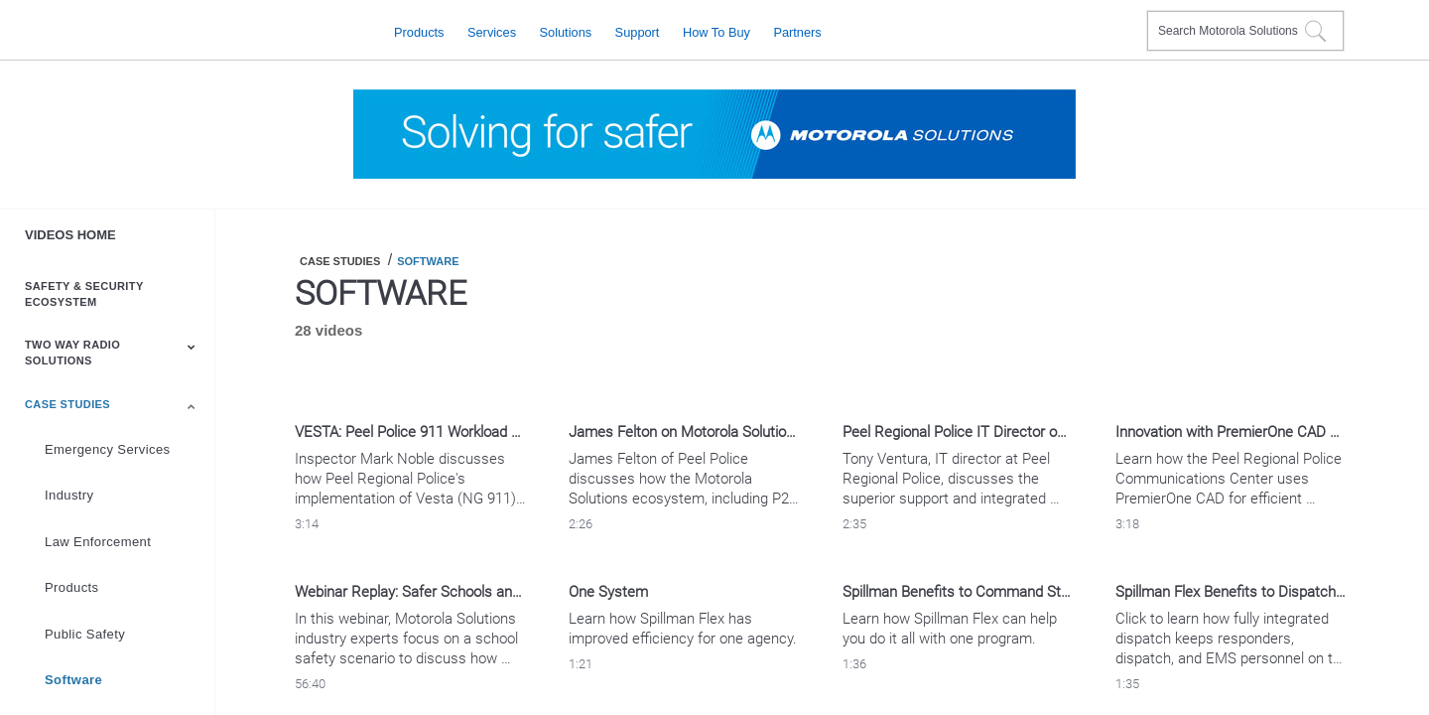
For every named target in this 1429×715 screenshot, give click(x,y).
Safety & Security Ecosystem (84, 294)
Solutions (566, 31)
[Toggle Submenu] (191, 346)
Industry (69, 495)
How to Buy (716, 31)
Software (73, 679)
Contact (1123, 18)
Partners (797, 31)
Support (637, 31)
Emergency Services (107, 449)
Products (419, 31)
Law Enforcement (98, 541)
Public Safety (85, 634)
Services (491, 31)
